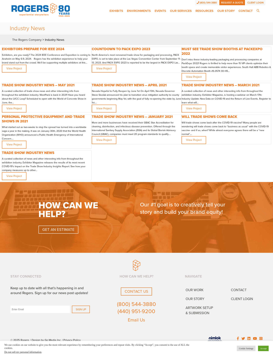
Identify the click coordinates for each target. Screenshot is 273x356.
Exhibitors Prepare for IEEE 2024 (33, 49)
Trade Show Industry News (28, 153)
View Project (14, 68)
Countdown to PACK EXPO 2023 (121, 49)
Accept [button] (263, 348)
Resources (204, 11)
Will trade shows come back (209, 117)
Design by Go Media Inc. (46, 340)
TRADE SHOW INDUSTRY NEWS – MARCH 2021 (220, 85)
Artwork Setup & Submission (199, 310)
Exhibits (116, 11)
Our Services (181, 11)
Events (160, 11)
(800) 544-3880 (207, 2)
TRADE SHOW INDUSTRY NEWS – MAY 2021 (38, 85)
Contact (246, 11)
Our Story (226, 11)
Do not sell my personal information (22, 352)
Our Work (195, 290)
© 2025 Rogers (19, 340)
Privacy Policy (72, 340)
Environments (139, 11)
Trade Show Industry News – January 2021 (132, 117)
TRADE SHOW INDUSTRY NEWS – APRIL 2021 (129, 85)
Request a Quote (232, 2)
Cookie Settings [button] (246, 348)
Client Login (255, 2)
